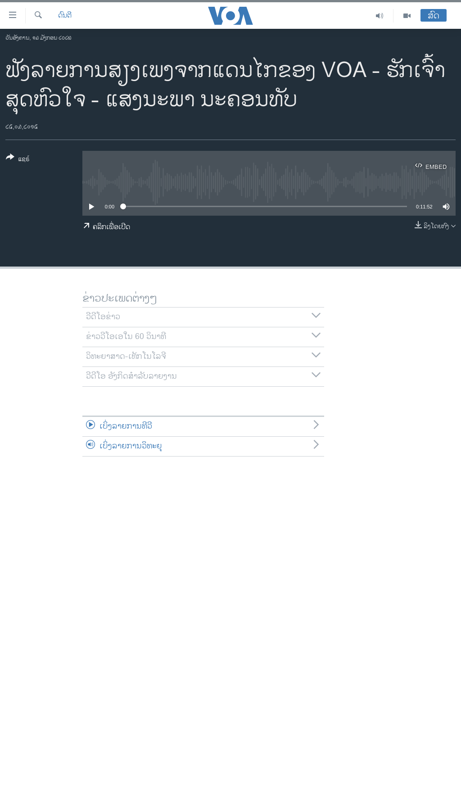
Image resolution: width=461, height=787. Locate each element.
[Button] (18, 160)
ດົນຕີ (65, 15)
